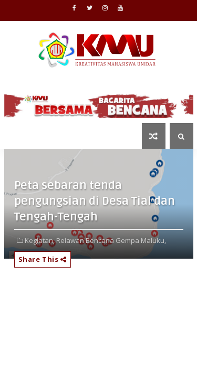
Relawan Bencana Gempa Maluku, (111, 240)
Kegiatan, (40, 240)
